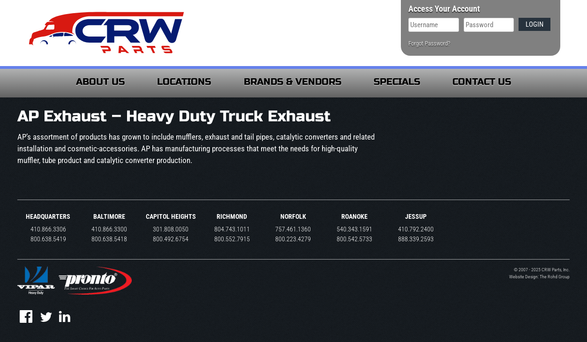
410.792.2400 (416, 229)
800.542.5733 (354, 239)
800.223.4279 (293, 239)
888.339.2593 (416, 239)
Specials (397, 82)
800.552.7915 (232, 239)
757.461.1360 (293, 229)
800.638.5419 (48, 239)
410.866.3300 (109, 229)
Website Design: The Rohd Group (539, 276)
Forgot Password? (429, 43)
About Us (100, 82)
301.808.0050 (170, 229)
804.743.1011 (232, 229)
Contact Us (481, 82)
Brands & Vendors (292, 82)
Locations (184, 82)
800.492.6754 (170, 239)
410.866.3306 (48, 229)
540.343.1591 (354, 229)
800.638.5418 (109, 239)
